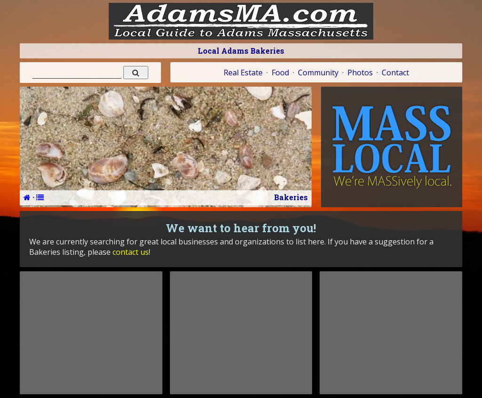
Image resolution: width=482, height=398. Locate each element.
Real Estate (243, 72)
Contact (395, 72)
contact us (130, 252)
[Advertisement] (90, 332)
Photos (360, 72)
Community (318, 72)
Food (280, 72)
